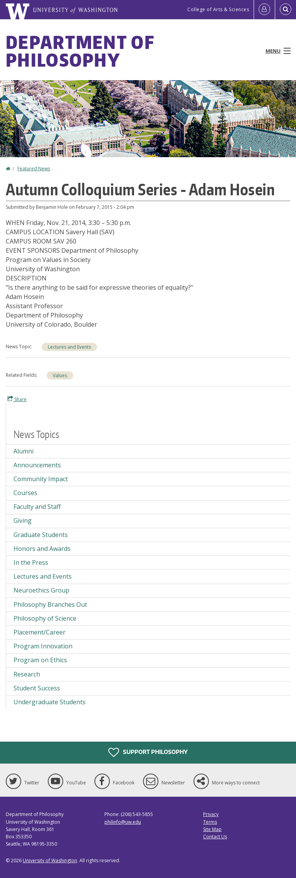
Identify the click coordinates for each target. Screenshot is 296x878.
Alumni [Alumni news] (23, 451)
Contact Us (215, 836)
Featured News (33, 168)
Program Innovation (42, 646)
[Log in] (264, 9)
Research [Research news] (26, 674)
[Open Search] (285, 9)
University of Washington (50, 860)
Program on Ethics (40, 660)
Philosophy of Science (44, 618)
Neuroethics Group (41, 590)
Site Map (212, 829)
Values (60, 375)
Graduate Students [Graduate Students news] (40, 534)
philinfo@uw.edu (122, 822)
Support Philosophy (148, 752)
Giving (22, 520)
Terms (210, 822)
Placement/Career (39, 632)
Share (17, 399)
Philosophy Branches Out (50, 604)
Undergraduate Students (49, 702)
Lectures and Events (69, 347)
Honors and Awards (42, 548)
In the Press (30, 562)
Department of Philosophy (80, 51)
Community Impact (40, 479)
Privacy (211, 814)
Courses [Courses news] (25, 493)
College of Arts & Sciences (218, 9)
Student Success (36, 688)
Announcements (37, 465)
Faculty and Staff (37, 506)
